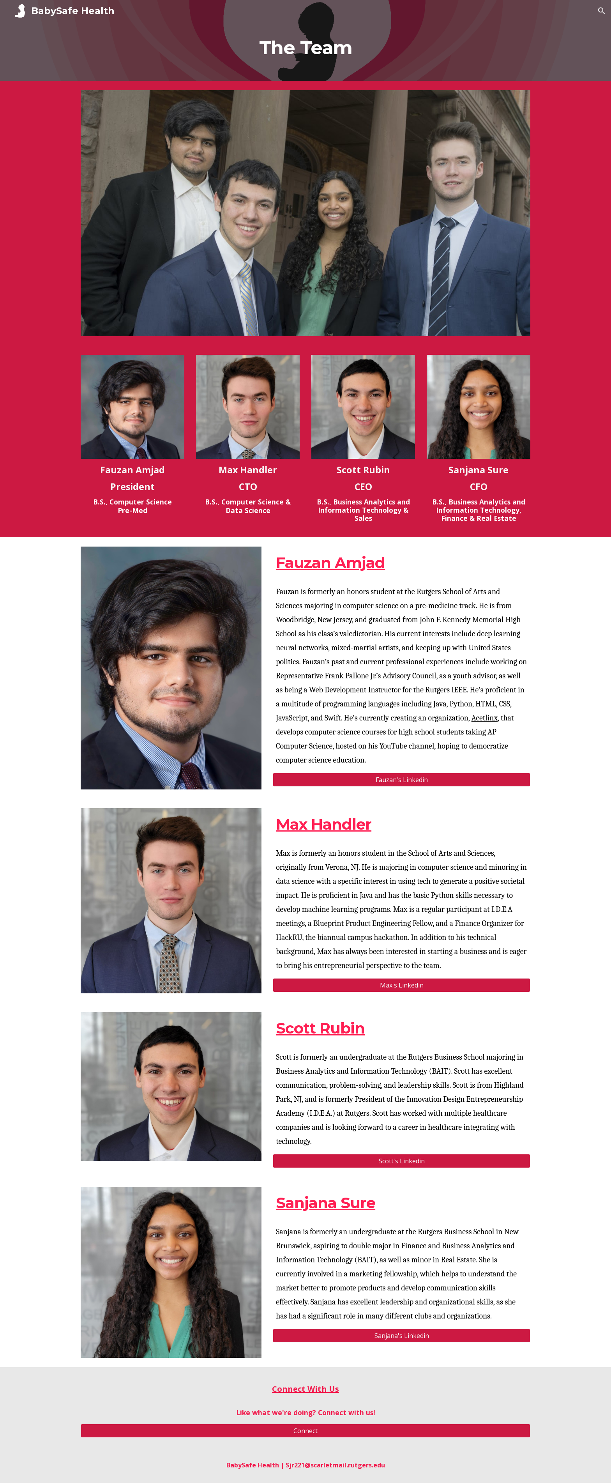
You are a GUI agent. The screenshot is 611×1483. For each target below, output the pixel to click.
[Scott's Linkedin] (401, 1161)
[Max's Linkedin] (401, 985)
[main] (305, 51)
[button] (601, 11)
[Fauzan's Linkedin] (401, 779)
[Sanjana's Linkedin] (401, 1335)
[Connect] (305, 1430)
